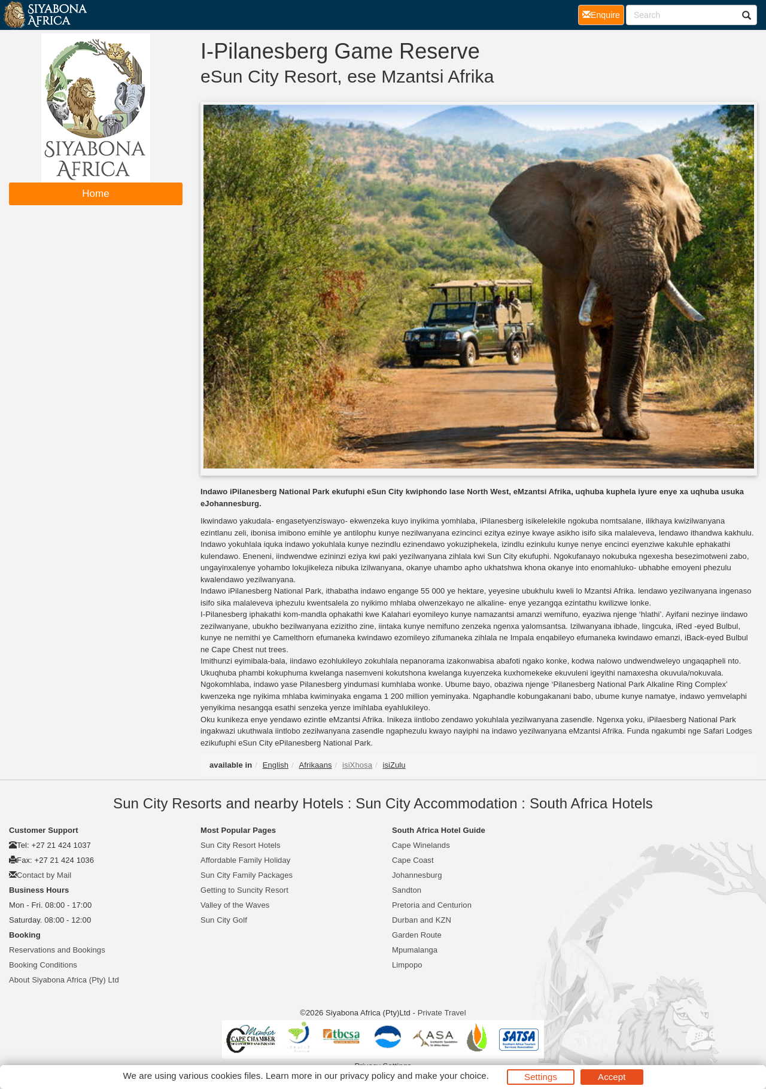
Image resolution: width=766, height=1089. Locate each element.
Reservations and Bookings (57, 949)
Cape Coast (413, 860)
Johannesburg (417, 875)
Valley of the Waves (234, 905)
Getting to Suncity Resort (244, 890)
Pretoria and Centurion (432, 905)
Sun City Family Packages (246, 875)
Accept (611, 1077)
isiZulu (393, 765)
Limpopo (407, 964)
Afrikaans (315, 765)
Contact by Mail (44, 875)
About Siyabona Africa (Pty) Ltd (64, 979)
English (275, 765)
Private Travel (442, 1012)
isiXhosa (357, 765)
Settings (540, 1077)
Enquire (603, 14)
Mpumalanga (414, 949)
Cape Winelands (421, 845)
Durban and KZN (421, 919)
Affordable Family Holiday (245, 860)
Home (96, 193)
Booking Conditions (43, 964)
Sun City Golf (223, 919)
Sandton (406, 890)
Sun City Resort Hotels (240, 845)
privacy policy (367, 1075)
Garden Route (417, 934)
